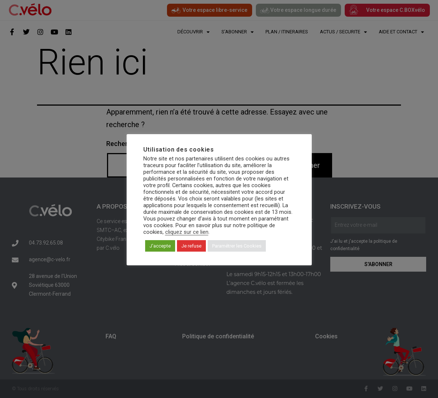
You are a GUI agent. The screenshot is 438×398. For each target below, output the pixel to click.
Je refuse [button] (191, 246)
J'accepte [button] (160, 246)
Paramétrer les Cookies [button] (236, 246)
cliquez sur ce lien (186, 232)
